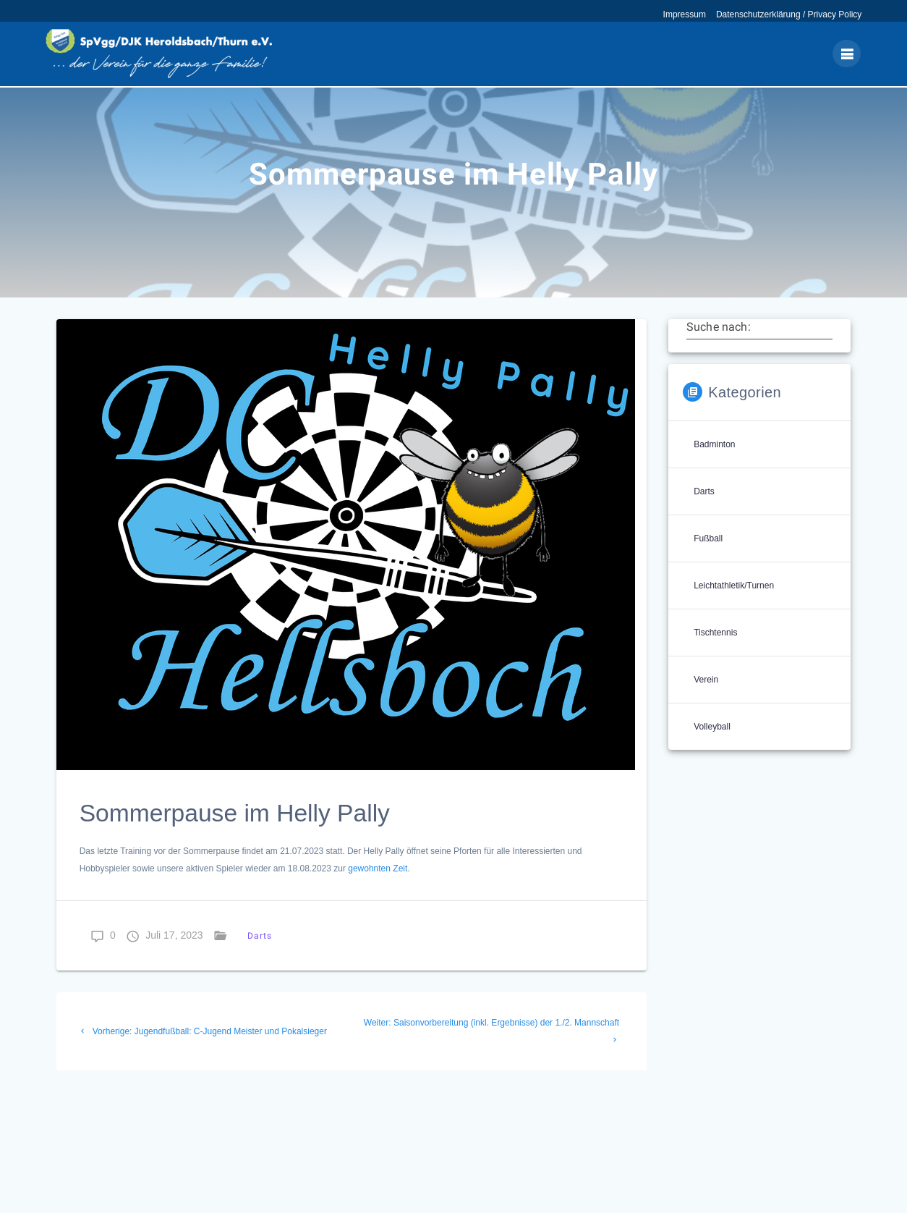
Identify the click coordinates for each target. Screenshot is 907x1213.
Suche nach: (718, 347)
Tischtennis (715, 653)
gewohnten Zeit (377, 889)
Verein (706, 701)
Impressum (684, 14)
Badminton (714, 465)
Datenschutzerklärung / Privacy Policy (788, 14)
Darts (260, 956)
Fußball (708, 559)
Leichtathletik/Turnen (734, 606)
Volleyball (712, 748)
